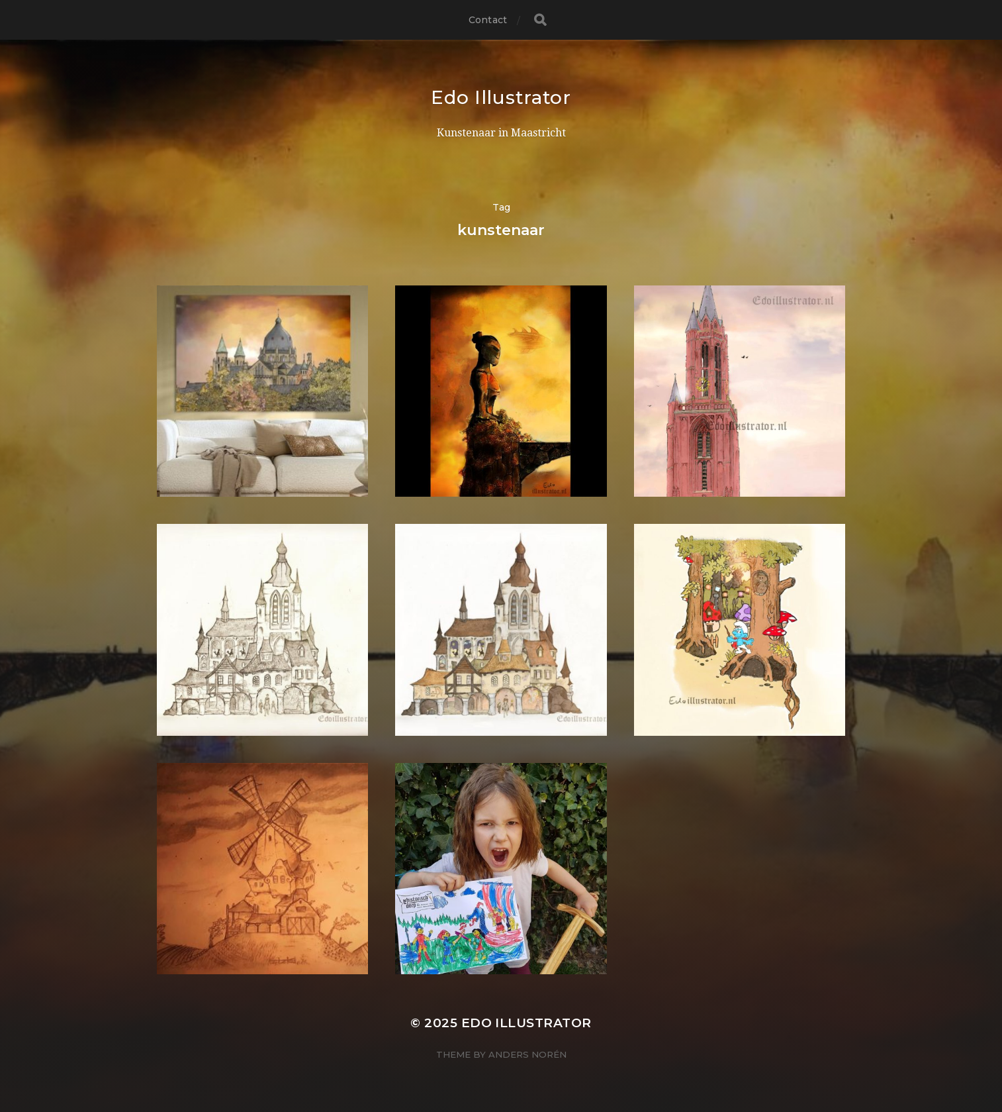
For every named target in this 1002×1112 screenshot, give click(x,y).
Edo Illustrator (501, 97)
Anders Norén (527, 1054)
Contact (488, 20)
